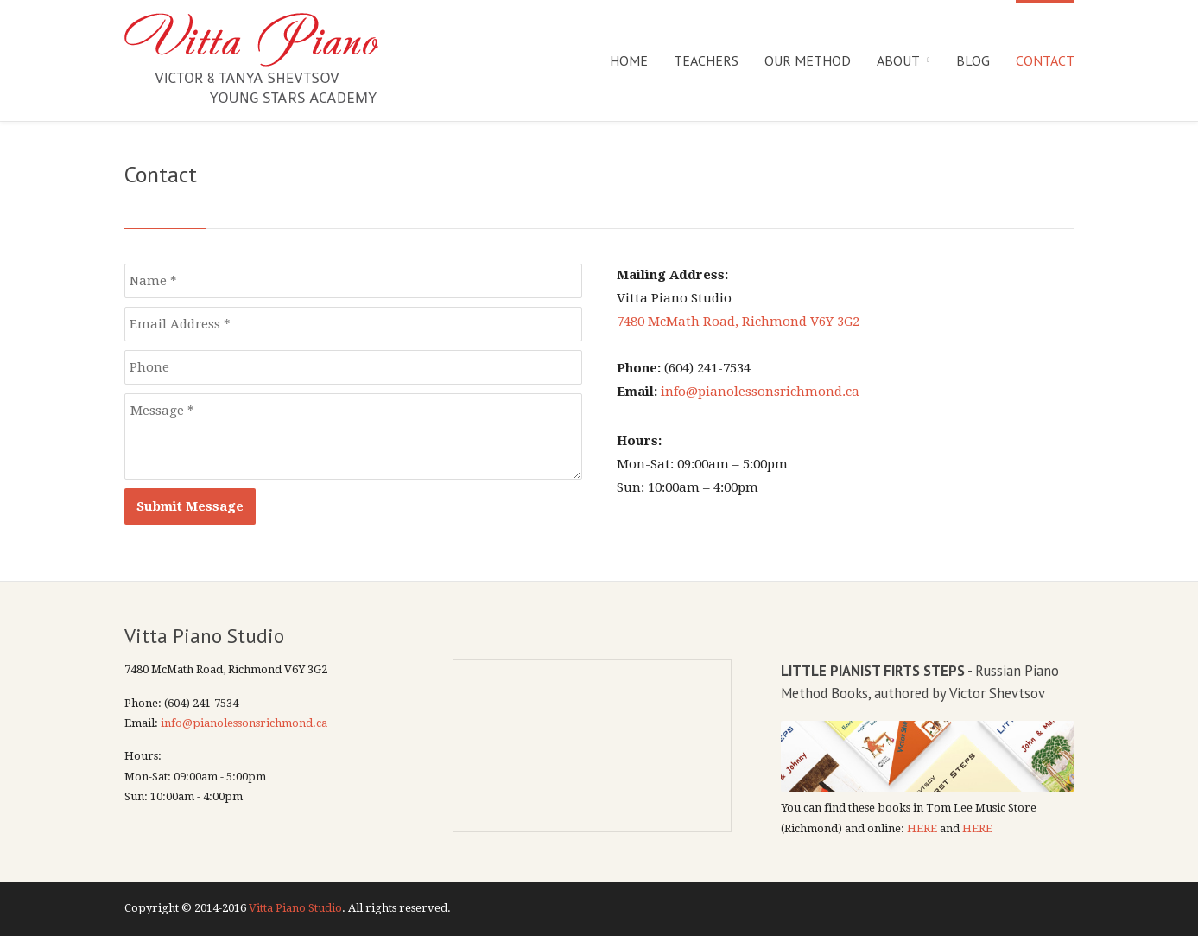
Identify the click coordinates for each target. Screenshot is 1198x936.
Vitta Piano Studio (295, 907)
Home (629, 60)
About (898, 60)
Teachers (706, 60)
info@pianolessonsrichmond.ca (760, 391)
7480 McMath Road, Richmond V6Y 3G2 (738, 321)
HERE (922, 828)
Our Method (807, 60)
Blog (973, 60)
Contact (1045, 60)
